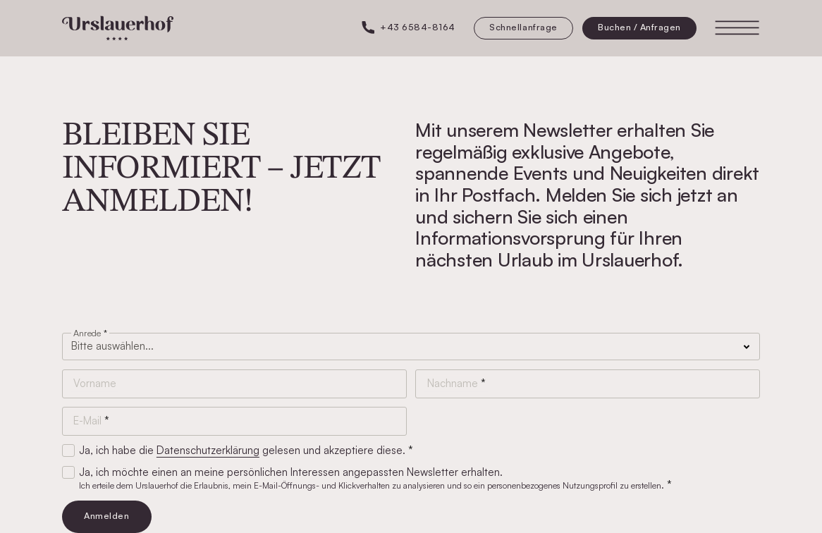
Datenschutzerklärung (208, 450)
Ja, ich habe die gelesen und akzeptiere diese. (243, 450)
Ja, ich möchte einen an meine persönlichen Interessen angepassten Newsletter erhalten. (373, 478)
